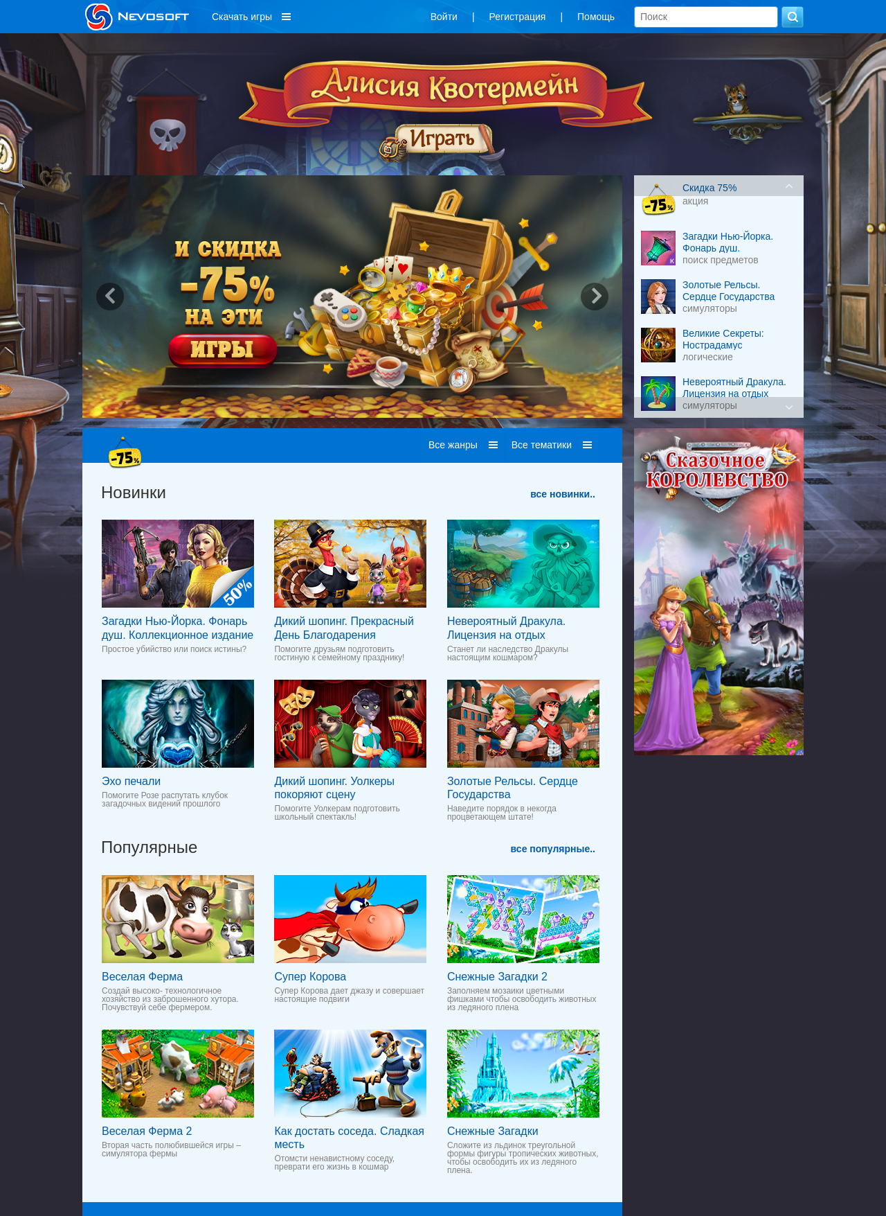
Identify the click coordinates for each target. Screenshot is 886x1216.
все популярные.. (553, 848)
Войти (444, 16)
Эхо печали (131, 781)
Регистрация (517, 16)
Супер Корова (310, 977)
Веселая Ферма (142, 977)
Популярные (149, 847)
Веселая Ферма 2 (147, 1131)
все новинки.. (562, 494)
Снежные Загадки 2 (497, 977)
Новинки (133, 492)
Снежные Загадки (493, 1131)
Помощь (596, 16)
